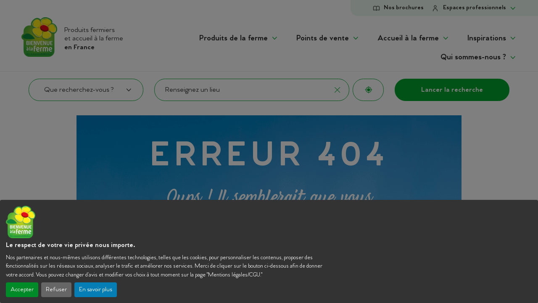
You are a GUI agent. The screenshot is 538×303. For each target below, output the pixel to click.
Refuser (56, 289)
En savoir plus (95, 289)
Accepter (22, 289)
